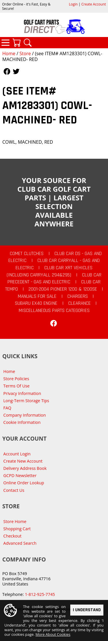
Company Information (24, 415)
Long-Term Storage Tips (26, 400)
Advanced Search (20, 543)
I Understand (87, 610)
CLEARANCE (79, 303)
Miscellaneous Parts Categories (54, 310)
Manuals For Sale (37, 296)
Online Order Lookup (23, 482)
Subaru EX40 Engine (36, 303)
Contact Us (13, 490)
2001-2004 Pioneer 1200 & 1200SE (63, 289)
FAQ (7, 408)
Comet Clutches (26, 253)
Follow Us (7, 71)
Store (25, 53)
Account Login (17, 454)
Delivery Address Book (25, 468)
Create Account (94, 4)
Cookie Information (22, 422)
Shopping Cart (17, 528)
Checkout (12, 536)
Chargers (77, 296)
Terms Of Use (16, 386)
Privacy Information (22, 393)
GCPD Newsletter (20, 475)
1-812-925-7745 (40, 594)
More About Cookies (52, 634)
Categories (5, 42)
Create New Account (23, 461)
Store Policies (16, 378)
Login (73, 4)
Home (8, 53)
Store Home (14, 521)
